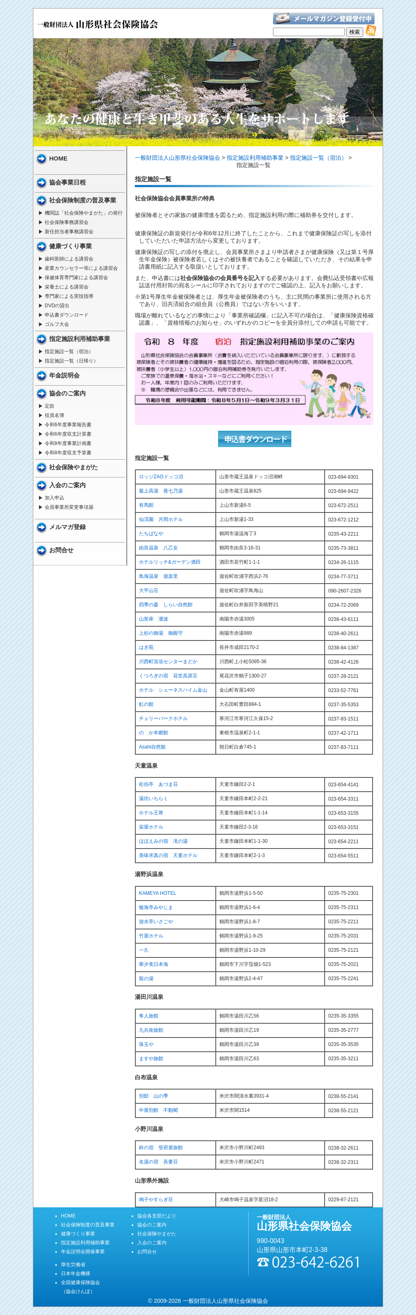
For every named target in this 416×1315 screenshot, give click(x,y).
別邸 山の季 (153, 1096)
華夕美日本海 (153, 964)
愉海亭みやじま (156, 907)
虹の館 (146, 704)
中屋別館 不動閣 (158, 1110)
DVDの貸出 (57, 305)
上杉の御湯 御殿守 (161, 633)
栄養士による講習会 (67, 287)
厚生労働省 (73, 1264)
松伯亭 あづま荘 (158, 784)
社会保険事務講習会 (67, 222)
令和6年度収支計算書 (68, 434)
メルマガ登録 (67, 526)
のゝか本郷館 (153, 733)
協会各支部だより (156, 1216)
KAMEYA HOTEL (157, 893)
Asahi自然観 (152, 747)
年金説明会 (64, 375)
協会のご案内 (67, 393)
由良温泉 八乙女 (158, 548)
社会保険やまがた (73, 467)
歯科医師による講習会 (69, 259)
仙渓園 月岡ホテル (161, 519)
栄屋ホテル (151, 827)
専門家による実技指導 (69, 296)
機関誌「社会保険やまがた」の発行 (84, 213)
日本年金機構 (75, 1273)
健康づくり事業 (70, 246)
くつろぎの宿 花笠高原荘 (168, 676)
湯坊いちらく (153, 798)
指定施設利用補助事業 (79, 338)
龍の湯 (146, 978)
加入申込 (54, 498)
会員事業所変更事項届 (69, 507)
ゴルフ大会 (57, 324)
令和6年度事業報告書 (68, 424)
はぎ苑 (146, 647)
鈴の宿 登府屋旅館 (161, 1147)
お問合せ (61, 550)
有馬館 (146, 505)
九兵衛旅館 (151, 1030)
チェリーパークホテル (163, 718)
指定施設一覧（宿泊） (69, 351)
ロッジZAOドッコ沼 (161, 477)
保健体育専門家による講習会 (76, 277)
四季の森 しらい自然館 (166, 605)
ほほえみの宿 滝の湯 (163, 841)
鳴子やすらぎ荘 (156, 1199)
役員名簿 (54, 415)
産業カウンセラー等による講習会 (81, 268)
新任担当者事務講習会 (69, 231)
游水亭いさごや (156, 921)
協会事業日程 (67, 182)
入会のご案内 (67, 485)
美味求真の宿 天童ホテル (168, 855)
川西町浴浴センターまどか (168, 661)
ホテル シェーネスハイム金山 (173, 690)
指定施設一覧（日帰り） (71, 361)
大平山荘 (148, 590)
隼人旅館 (148, 1016)
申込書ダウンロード (67, 315)
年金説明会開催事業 (83, 1251)
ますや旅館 (151, 1058)
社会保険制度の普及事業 (82, 200)
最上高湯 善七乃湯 (161, 491)
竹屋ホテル (151, 936)
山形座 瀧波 (153, 619)
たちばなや (151, 533)
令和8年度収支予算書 (68, 453)
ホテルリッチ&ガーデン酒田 (170, 562)
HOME (58, 158)
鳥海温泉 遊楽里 (158, 576)
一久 (144, 950)
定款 (49, 406)
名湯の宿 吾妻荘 (158, 1162)
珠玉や (146, 1044)
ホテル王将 (151, 813)
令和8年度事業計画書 (68, 443)
